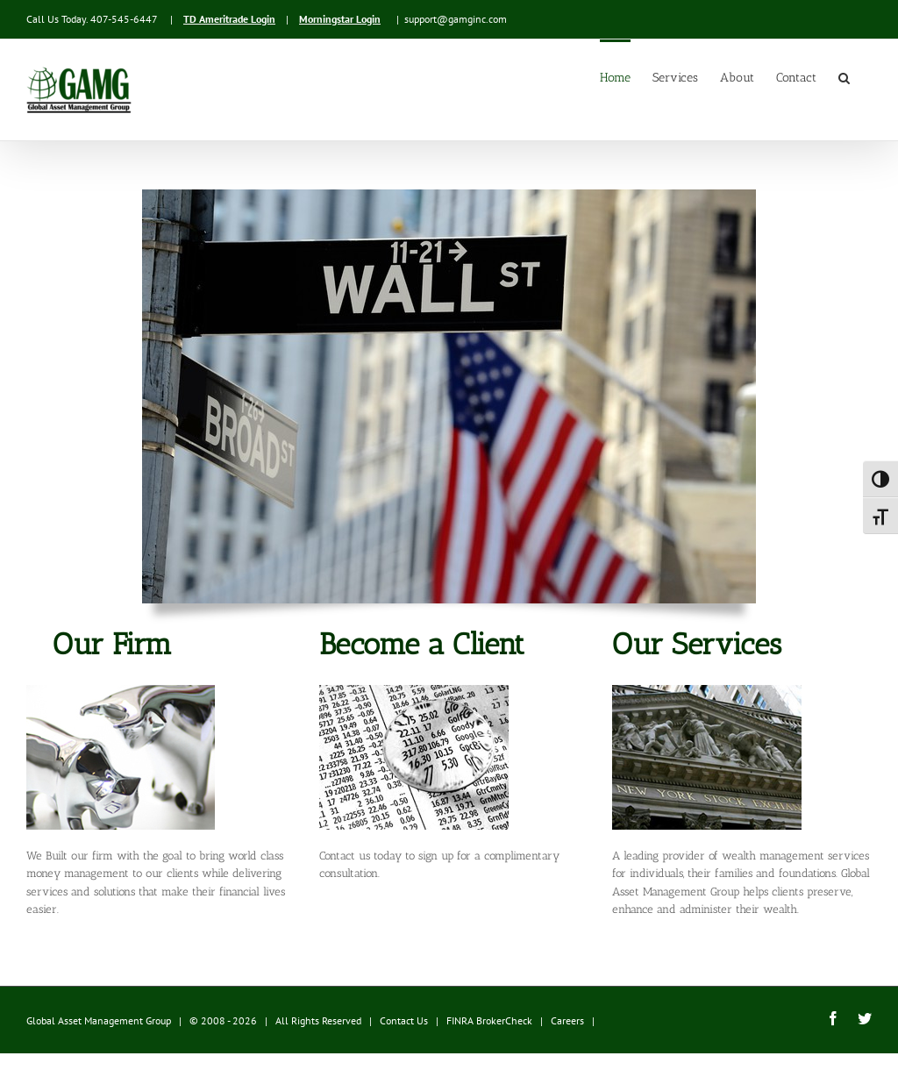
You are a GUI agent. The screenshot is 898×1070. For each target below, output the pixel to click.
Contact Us (404, 1020)
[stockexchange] (707, 690)
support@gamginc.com (455, 18)
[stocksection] (414, 690)
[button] (844, 76)
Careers (567, 1020)
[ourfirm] (120, 690)
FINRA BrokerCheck (489, 1020)
